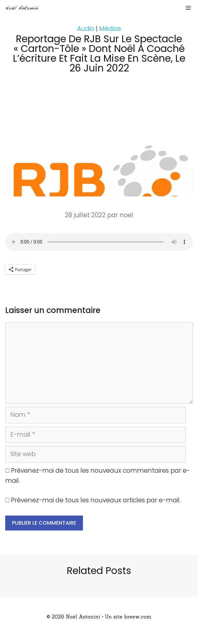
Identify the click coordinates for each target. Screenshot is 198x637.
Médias (110, 28)
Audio (85, 28)
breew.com (137, 617)
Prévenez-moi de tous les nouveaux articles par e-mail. (96, 500)
